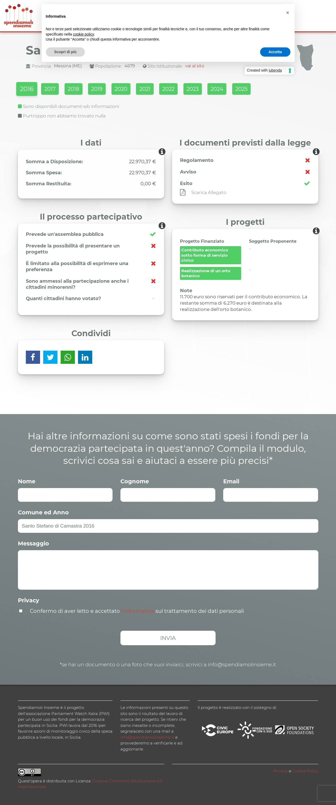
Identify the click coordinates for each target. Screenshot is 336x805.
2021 (164, 90)
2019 (109, 90)
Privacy (28, 599)
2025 (276, 90)
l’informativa (137, 610)
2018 (82, 90)
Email (231, 480)
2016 (27, 90)
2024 (248, 90)
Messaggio (33, 542)
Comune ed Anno (43, 511)
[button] (288, 12)
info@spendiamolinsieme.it (147, 736)
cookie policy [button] (83, 34)
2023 (220, 90)
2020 (137, 90)
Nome (26, 480)
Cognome (134, 480)
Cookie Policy (305, 770)
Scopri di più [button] (65, 52)
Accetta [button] (275, 52)
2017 (54, 90)
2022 (192, 90)
